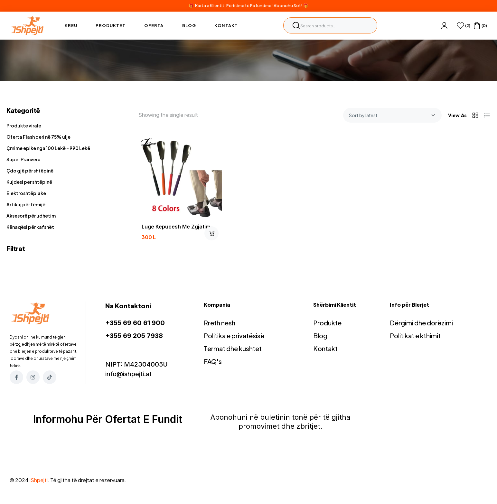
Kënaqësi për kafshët (30, 227)
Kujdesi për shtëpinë (29, 182)
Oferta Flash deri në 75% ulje (38, 137)
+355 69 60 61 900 (135, 323)
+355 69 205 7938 (134, 336)
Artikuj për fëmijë (25, 204)
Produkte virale (23, 125)
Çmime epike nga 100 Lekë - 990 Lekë (48, 148)
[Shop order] (392, 115)
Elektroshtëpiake (26, 193)
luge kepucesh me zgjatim (176, 226)
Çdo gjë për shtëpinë (29, 170)
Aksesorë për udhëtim (31, 216)
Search (296, 25)
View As (457, 115)
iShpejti (39, 480)
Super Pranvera (23, 159)
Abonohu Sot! (288, 5)
